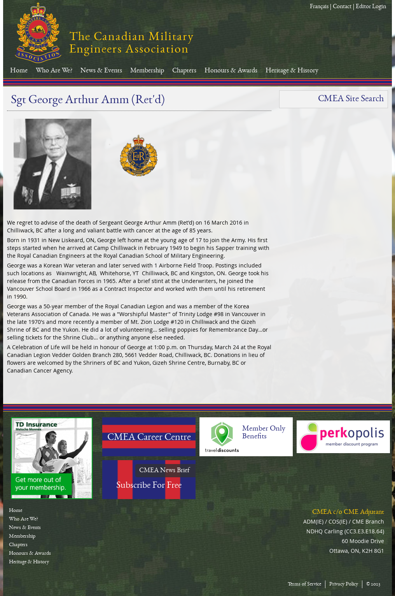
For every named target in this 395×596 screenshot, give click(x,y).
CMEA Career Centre (149, 438)
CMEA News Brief (164, 470)
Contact (342, 7)
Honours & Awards (230, 70)
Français (319, 7)
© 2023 (373, 584)
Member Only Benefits (263, 433)
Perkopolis (343, 436)
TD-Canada (51, 458)
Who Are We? (54, 70)
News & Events (101, 70)
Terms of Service (304, 584)
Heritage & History (292, 70)
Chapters (184, 70)
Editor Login (371, 7)
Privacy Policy (343, 584)
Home (19, 70)
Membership (147, 70)
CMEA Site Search (351, 99)
